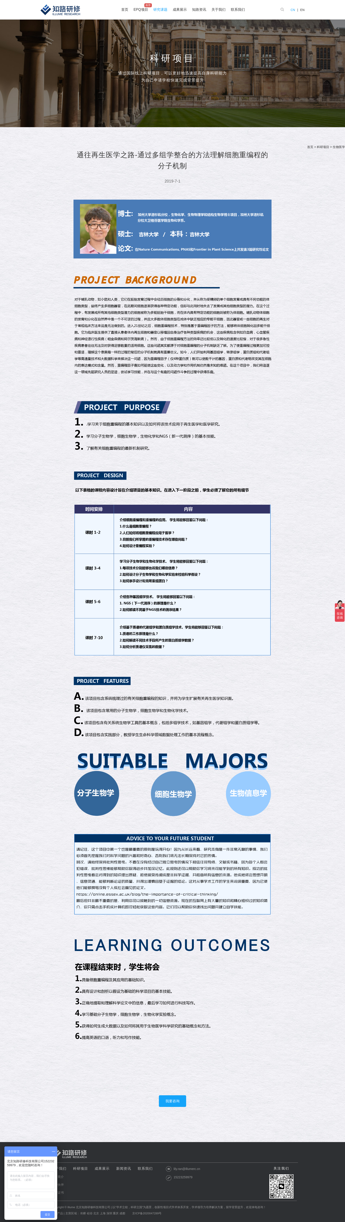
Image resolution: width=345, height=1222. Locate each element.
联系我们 (145, 1168)
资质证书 (57, 1192)
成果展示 (102, 1168)
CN (293, 10)
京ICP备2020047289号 (146, 1213)
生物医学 (339, 147)
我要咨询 (172, 1101)
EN (302, 10)
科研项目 (323, 147)
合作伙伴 (57, 1184)
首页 (310, 147)
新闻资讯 (123, 1168)
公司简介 (57, 1177)
